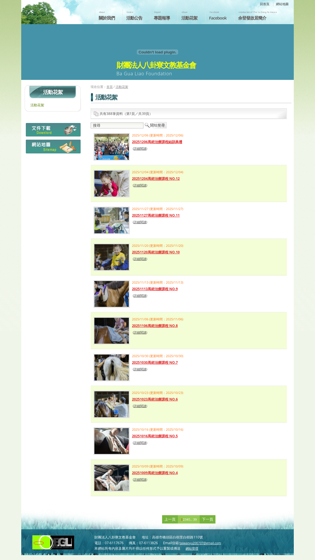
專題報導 (162, 18)
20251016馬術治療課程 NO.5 (155, 436)
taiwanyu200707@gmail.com (200, 543)
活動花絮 (189, 18)
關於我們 (107, 18)
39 (195, 519)
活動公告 (134, 18)
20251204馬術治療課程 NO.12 (156, 178)
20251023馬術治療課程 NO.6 (155, 399)
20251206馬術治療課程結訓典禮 (157, 141)
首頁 (109, 86)
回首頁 (264, 4)
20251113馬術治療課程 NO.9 (155, 288)
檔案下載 (53, 131)
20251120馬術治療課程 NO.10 (156, 252)
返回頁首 (304, 555)
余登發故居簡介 (252, 18)
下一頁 (207, 519)
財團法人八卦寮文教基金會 (55, 10)
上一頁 (170, 519)
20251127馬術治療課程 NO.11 (156, 215)
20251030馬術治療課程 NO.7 (155, 362)
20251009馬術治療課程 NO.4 (155, 472)
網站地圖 (282, 4)
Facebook (218, 18)
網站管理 (192, 548)
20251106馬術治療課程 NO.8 (155, 325)
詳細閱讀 (140, 148)
